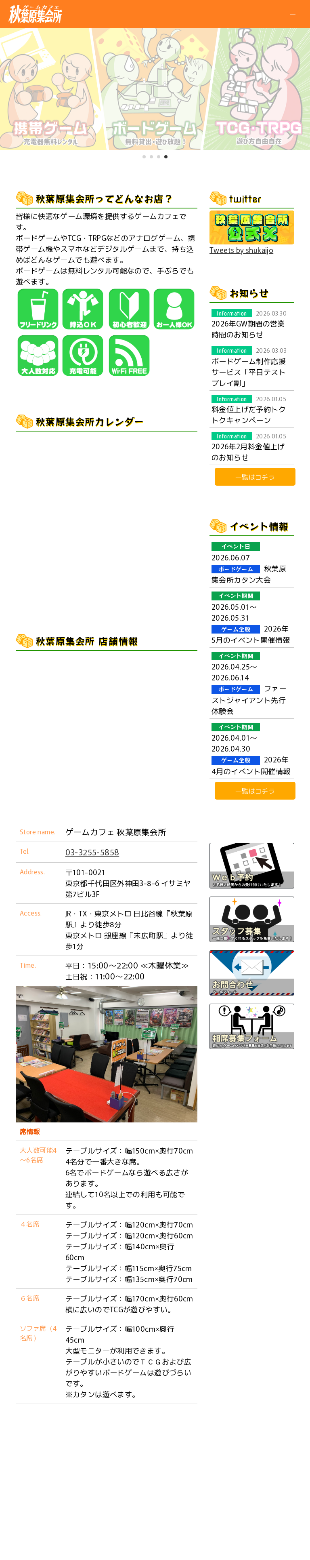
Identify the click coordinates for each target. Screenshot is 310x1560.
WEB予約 (131, 1546)
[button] (144, 156)
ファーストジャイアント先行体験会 (249, 683)
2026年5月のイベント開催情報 (251, 617)
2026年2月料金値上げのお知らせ (249, 447)
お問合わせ (176, 1546)
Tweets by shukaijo (241, 249)
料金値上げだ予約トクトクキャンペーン (249, 409)
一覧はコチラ (255, 477)
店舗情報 (90, 1546)
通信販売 (221, 1546)
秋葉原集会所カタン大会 (249, 562)
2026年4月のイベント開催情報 (251, 748)
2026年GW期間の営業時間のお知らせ (249, 324)
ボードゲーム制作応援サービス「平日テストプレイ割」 (249, 366)
